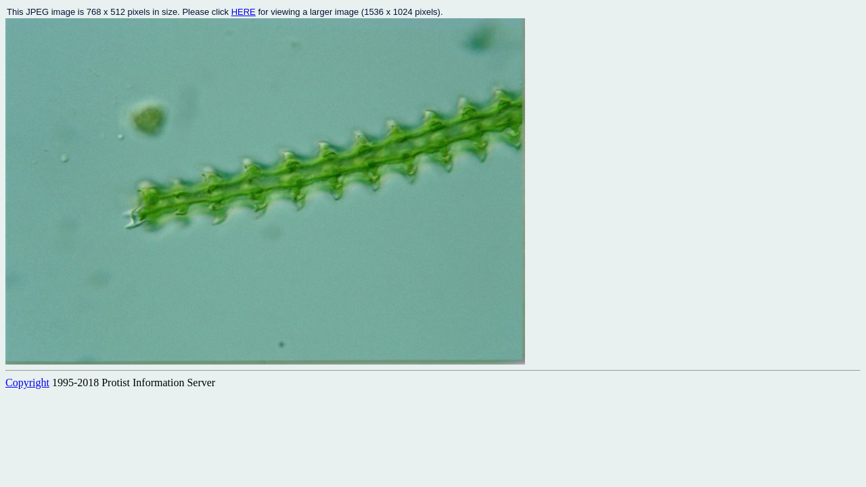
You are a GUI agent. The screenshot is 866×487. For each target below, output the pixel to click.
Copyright (27, 382)
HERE (243, 12)
